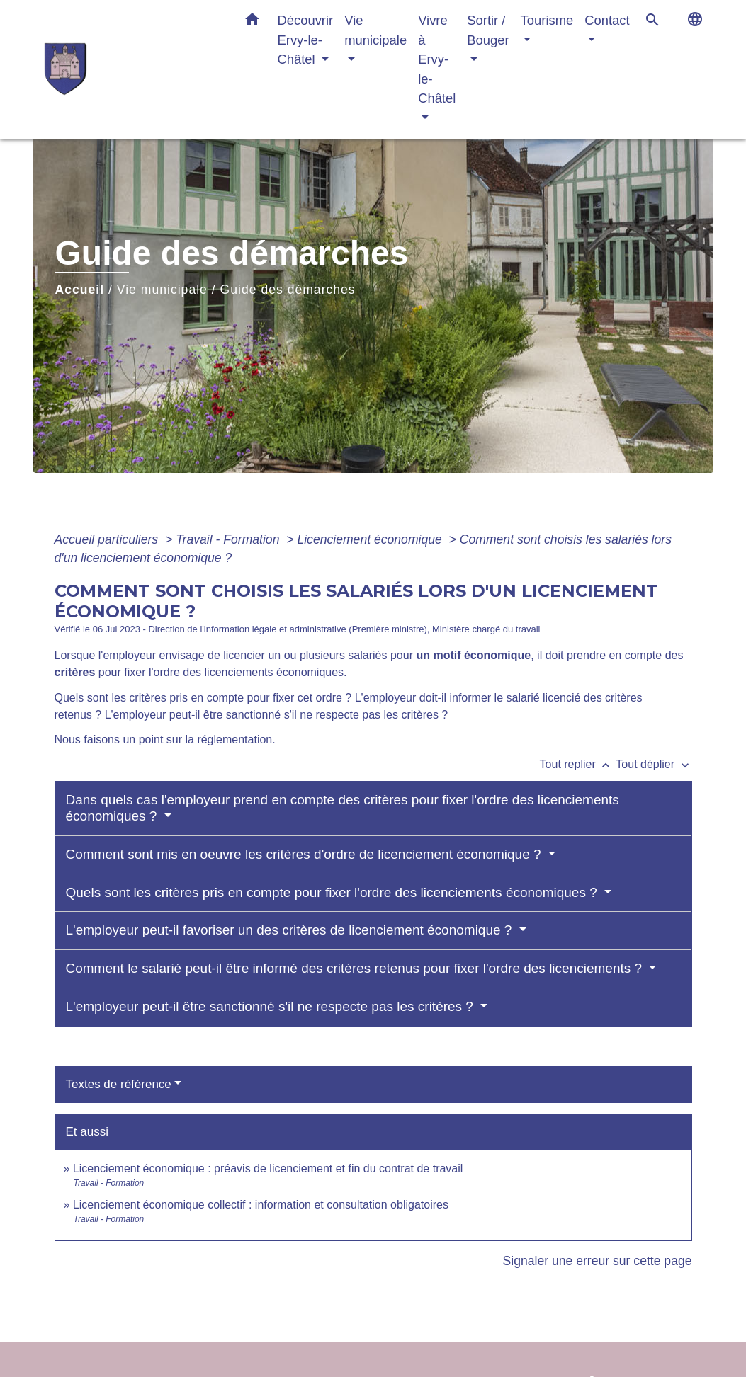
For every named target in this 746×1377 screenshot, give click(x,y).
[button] (252, 22)
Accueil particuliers (108, 539)
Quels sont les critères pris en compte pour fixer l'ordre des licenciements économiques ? (333, 892)
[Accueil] (132, 69)
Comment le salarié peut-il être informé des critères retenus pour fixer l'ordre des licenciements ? (356, 968)
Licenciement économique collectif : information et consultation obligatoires (260, 1205)
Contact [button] (606, 20)
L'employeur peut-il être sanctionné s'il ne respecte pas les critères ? (271, 1006)
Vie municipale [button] (375, 30)
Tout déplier (653, 764)
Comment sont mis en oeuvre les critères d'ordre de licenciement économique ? (305, 854)
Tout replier (578, 764)
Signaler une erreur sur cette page (597, 1261)
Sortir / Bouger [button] (488, 30)
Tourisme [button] (547, 20)
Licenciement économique (371, 539)
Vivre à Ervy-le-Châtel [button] (437, 59)
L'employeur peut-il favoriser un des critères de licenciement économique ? (291, 929)
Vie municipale (162, 289)
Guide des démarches (288, 289)
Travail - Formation (229, 539)
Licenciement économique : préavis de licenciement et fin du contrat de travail (268, 1168)
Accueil (80, 289)
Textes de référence (118, 1084)
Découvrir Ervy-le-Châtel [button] (306, 40)
